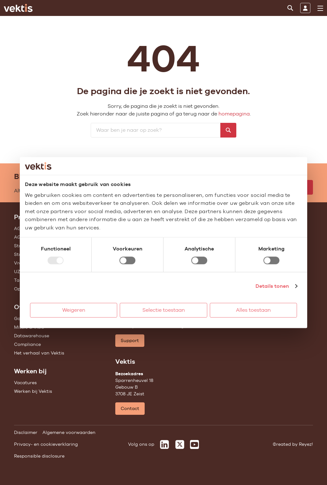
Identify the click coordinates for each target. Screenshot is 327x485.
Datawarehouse (31, 335)
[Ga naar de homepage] (18, 8)
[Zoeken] (290, 8)
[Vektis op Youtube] (194, 444)
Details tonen (272, 286)
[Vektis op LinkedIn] (164, 444)
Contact (130, 408)
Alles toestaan (253, 310)
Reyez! (306, 444)
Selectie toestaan (163, 310)
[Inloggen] (305, 8)
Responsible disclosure (39, 456)
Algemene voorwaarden (68, 432)
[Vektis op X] (180, 444)
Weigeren (73, 310)
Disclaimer (25, 432)
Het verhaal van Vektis (39, 352)
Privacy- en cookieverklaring (46, 444)
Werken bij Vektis (33, 391)
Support (130, 340)
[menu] (320, 8)
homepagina (234, 114)
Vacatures (25, 382)
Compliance (27, 344)
